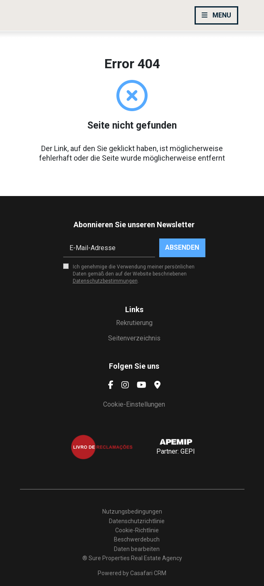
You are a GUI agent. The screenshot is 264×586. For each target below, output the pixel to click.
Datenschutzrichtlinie (137, 521)
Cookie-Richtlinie (137, 530)
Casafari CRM (148, 573)
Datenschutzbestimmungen (105, 281)
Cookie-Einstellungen (134, 404)
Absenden (182, 247)
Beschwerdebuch (137, 539)
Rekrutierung (134, 323)
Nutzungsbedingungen (132, 511)
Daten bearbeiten (137, 549)
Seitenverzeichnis (134, 338)
